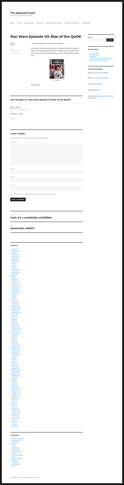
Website (13, 185)
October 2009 (15, 310)
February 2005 (16, 410)
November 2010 (16, 287)
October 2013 (15, 256)
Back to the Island (94, 55)
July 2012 (14, 263)
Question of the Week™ (54, 23)
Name (12, 168)
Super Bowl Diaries (17, 458)
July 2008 (14, 336)
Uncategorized (14, 53)
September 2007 (16, 354)
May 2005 (14, 404)
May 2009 (14, 319)
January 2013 (15, 261)
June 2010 (14, 296)
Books (12, 23)
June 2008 (14, 337)
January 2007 (15, 368)
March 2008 (15, 343)
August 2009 (15, 314)
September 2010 (16, 290)
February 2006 (16, 388)
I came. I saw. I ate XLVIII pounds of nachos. (101, 58)
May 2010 (14, 298)
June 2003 (14, 423)
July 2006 (14, 379)
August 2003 (15, 419)
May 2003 (14, 424)
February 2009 (16, 325)
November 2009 (16, 308)
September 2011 (16, 272)
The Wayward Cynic (22, 12)
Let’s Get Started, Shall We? (100, 73)
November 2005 (16, 394)
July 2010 (14, 294)
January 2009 (15, 327)
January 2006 (15, 390)
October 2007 (15, 352)
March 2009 (15, 323)
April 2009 (14, 321)
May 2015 (14, 252)
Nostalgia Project (16, 451)
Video (13, 466)
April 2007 (14, 363)
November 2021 (16, 251)
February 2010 (15, 303)
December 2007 (16, 348)
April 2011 (14, 278)
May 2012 (14, 267)
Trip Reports (86, 23)
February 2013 (15, 260)
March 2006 (15, 386)
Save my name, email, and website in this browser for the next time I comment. (34, 194)
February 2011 (15, 281)
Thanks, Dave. (93, 56)
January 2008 (15, 347)
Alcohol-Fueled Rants (18, 439)
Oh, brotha (97, 90)
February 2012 (15, 269)
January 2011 (15, 283)
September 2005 (16, 397)
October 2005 (15, 395)
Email (13, 177)
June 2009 (14, 318)
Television (14, 460)
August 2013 (15, 258)
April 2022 (14, 249)
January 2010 (15, 305)
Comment (14, 142)
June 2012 (14, 265)
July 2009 (14, 316)
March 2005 (15, 408)
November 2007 (16, 350)
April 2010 (14, 299)
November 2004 (16, 413)
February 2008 (16, 345)
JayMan (17, 107)
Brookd (90, 90)
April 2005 (14, 406)
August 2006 (15, 377)
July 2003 (14, 421)
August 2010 (15, 292)
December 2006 (16, 370)
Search (90, 37)
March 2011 (15, 280)
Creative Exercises (17, 440)
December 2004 (16, 412)
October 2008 (15, 332)
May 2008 (14, 339)
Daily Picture (15, 442)
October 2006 (15, 374)
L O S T (19, 23)
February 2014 (15, 254)
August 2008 (15, 334)
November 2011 (16, 270)
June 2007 (14, 359)
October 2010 (15, 289)
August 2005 (15, 399)
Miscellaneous (16, 448)
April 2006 (14, 385)
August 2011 (15, 274)
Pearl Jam (40, 23)
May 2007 (14, 361)
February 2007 (16, 366)
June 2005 (14, 403)
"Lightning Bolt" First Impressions (99, 60)
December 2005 (16, 392)
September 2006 (16, 375)
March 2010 (15, 301)
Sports (13, 457)
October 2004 (15, 415)
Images (14, 444)
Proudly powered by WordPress (31, 477)
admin (12, 48)
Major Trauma (98, 84)
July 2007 (14, 357)
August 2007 (15, 356)
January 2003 (15, 426)
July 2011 (14, 276)
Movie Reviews (29, 23)
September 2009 (16, 312)
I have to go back (93, 53)
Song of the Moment (72, 23)
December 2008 (16, 328)
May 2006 (14, 383)
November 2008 (16, 330)
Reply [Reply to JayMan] (12, 118)
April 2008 (14, 341)
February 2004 (16, 417)
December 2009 (16, 307)
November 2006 (16, 372)
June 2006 (14, 381)
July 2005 (14, 401)
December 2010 (16, 285)
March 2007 (15, 365)
